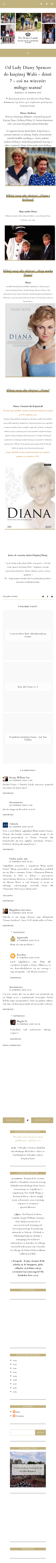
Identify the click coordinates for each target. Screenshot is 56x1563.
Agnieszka (22, 937)
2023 (15, 1360)
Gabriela (13, 823)
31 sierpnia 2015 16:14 (28, 940)
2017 (15, 1383)
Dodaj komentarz (12, 1045)
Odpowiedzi (19, 932)
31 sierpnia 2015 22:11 (20, 990)
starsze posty (42, 1120)
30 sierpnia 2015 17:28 (21, 805)
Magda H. (22, 1021)
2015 (15, 1391)
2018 (15, 1379)
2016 (15, 1387)
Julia (18, 1412)
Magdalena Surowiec (20, 910)
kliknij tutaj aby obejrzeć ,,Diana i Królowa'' (28, 197)
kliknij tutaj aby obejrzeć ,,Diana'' (28, 390)
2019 (15, 1376)
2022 (15, 1364)
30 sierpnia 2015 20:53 (21, 827)
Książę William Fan (19, 777)
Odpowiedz (8, 793)
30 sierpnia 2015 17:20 (21, 780)
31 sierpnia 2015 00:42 (21, 862)
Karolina (21, 954)
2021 (14, 1368)
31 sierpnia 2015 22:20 (28, 1024)
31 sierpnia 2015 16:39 (28, 958)
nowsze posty (13, 1120)
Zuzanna (20, 1416)
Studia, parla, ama (18, 858)
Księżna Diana (10, 596)
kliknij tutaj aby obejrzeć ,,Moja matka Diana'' (28, 273)
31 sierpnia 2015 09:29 (21, 913)
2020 (15, 1372)
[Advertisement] (31, 1323)
